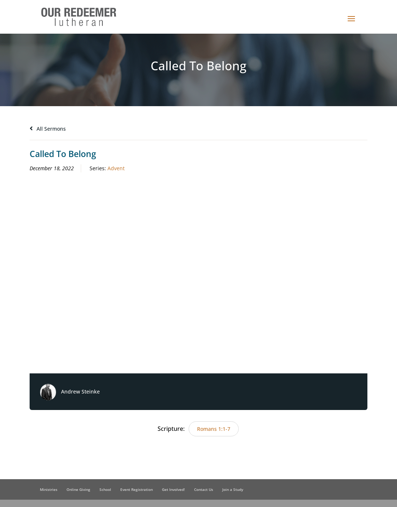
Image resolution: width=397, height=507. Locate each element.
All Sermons (48, 128)
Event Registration (136, 489)
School (105, 489)
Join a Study (232, 489)
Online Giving (78, 489)
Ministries (48, 489)
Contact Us (203, 489)
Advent (116, 168)
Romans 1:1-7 (213, 428)
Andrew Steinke (80, 391)
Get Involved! (173, 489)
